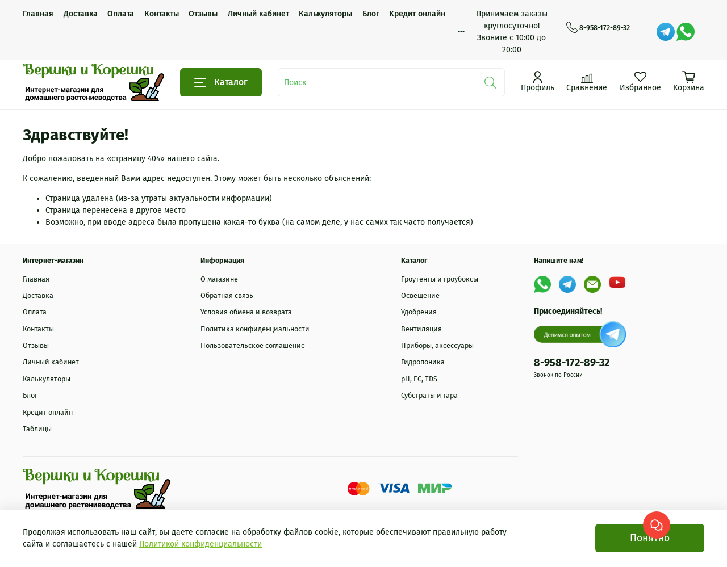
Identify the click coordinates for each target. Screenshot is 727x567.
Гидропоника (423, 362)
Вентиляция (421, 329)
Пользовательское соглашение (252, 345)
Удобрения (419, 312)
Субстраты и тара (429, 395)
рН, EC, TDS (419, 379)
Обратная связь (226, 295)
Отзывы (203, 14)
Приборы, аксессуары (437, 345)
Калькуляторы (325, 14)
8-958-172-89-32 (598, 28)
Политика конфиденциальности (255, 329)
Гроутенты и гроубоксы (439, 279)
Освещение (420, 295)
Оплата (120, 14)
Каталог (221, 83)
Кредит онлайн (417, 14)
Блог (370, 14)
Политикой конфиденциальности (200, 544)
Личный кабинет (258, 14)
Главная (38, 14)
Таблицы (37, 429)
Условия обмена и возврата (246, 312)
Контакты (161, 14)
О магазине (219, 279)
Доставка (81, 14)
